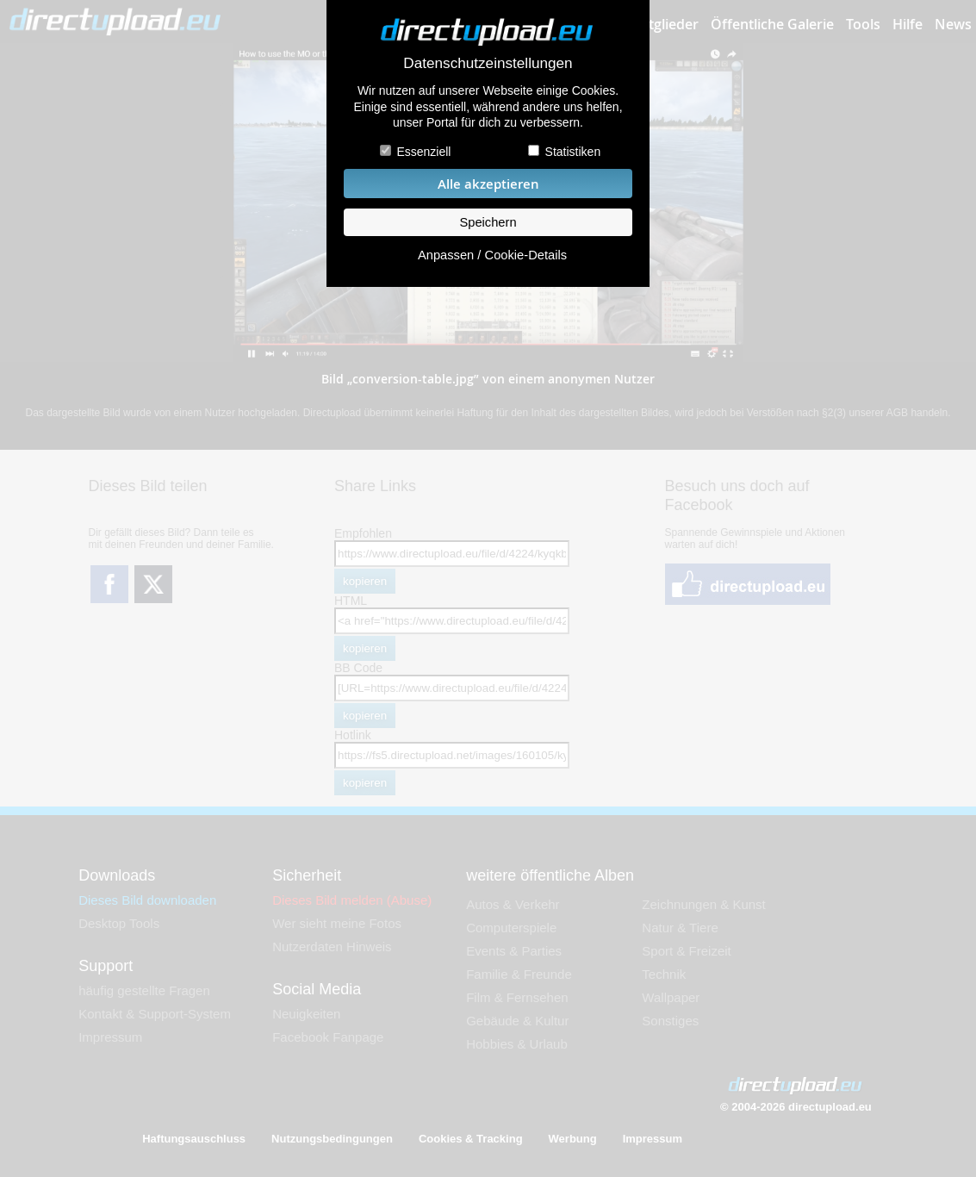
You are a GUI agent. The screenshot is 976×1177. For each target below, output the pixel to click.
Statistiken (573, 152)
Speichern (487, 222)
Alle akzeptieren (488, 184)
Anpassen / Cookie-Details (492, 255)
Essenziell (423, 152)
